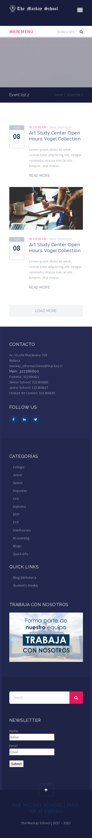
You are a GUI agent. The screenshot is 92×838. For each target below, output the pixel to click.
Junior (17, 475)
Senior (18, 483)
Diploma (19, 506)
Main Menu (21, 31)
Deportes (20, 490)
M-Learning (21, 538)
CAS (16, 498)
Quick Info (20, 554)
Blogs (17, 546)
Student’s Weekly (25, 585)
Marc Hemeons (61, 127)
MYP (16, 514)
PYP (16, 522)
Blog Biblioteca (24, 577)
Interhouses (22, 530)
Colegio (19, 467)
